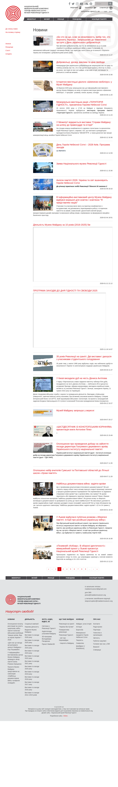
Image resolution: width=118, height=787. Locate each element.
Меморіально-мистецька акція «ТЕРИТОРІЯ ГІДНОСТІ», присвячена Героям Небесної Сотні (81, 103)
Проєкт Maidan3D (48, 644)
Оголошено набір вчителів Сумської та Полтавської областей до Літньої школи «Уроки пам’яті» (71, 471)
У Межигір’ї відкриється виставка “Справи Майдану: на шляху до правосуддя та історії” (83, 123)
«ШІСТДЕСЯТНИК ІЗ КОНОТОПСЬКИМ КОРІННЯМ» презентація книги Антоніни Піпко (84, 428)
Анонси (8, 44)
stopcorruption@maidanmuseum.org (99, 601)
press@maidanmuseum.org (95, 595)
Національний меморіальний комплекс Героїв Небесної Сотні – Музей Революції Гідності (36, 9)
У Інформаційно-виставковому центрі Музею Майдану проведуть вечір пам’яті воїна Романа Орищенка (15, 658)
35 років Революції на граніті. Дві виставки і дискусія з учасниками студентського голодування (83, 357)
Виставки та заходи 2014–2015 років (32, 694)
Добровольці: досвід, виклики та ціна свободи (80, 62)
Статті (8, 50)
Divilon (65, 716)
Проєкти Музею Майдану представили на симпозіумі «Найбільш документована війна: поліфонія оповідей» (14, 675)
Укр (105, 12)
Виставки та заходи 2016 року (32, 688)
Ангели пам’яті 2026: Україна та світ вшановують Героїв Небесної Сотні (82, 181)
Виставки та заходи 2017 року (32, 683)
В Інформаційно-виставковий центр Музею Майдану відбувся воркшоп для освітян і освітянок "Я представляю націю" (84, 200)
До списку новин (12, 29)
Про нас (96, 619)
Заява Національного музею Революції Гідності (81, 163)
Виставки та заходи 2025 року (32, 641)
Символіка (80, 643)
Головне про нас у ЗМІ (101, 644)
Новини (11, 619)
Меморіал (31, 19)
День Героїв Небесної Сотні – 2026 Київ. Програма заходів (83, 146)
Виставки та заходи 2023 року (32, 652)
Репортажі (9, 47)
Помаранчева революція (64, 631)
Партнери (96, 630)
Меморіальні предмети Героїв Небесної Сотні (82, 635)
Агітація (79, 627)
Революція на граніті (66, 624)
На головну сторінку (13, 32)
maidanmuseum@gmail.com (96, 589)
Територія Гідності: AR (90, 11)
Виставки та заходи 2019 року (32, 673)
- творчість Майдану (66, 643)
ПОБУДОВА (76, 19)
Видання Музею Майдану (31, 631)
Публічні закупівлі (99, 641)
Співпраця (97, 650)
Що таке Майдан (66, 619)
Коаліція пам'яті (99, 19)
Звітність (96, 638)
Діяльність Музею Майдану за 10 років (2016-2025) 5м (61, 224)
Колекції (80, 619)
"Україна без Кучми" (66, 627)
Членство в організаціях (97, 634)
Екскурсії (89, 7)
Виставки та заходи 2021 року (32, 662)
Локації (60, 19)
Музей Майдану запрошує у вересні (75, 410)
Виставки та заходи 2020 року (32, 668)
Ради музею (97, 627)
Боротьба (79, 630)
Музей (47, 19)
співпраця (104, 8)
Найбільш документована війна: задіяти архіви (81, 483)
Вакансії (96, 647)
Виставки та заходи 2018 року (32, 678)
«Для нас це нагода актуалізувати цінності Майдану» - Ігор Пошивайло (15, 646)
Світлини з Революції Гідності (49, 627)
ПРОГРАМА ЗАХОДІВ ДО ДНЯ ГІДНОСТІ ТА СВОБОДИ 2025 (65, 290)
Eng (110, 12)
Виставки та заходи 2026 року (32, 636)
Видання (74, 7)
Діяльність (30, 619)
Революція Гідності (66, 635)
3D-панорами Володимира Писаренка (47, 639)
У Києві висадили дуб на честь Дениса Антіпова (81, 378)
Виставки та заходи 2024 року (32, 647)
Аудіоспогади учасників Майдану (49, 632)
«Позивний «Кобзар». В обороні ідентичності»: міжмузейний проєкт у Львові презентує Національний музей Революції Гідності (80, 548)
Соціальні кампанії (32, 624)
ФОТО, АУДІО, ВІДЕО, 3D (47, 620)
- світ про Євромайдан (63, 639)
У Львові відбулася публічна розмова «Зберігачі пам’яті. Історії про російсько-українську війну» (81, 518)
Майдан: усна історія (83, 624)
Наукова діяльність (32, 627)
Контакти (96, 624)
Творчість (79, 640)
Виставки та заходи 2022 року (32, 657)
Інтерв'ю (9, 54)
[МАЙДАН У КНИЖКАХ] (80, 647)
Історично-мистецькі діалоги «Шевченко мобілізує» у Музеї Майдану (84, 83)
